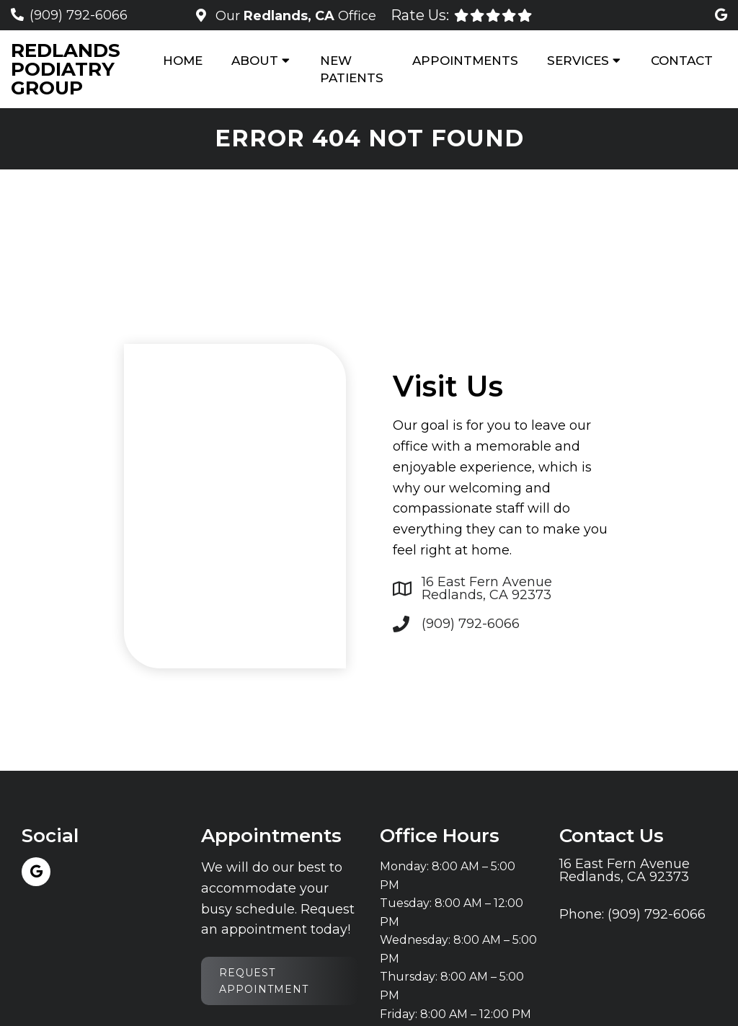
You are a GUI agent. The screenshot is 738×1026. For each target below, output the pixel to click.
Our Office (294, 16)
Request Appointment (263, 980)
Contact (682, 60)
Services (578, 60)
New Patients (351, 69)
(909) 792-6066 (79, 15)
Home (183, 60)
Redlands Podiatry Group (65, 69)
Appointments (465, 60)
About (254, 60)
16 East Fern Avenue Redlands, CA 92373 (487, 588)
